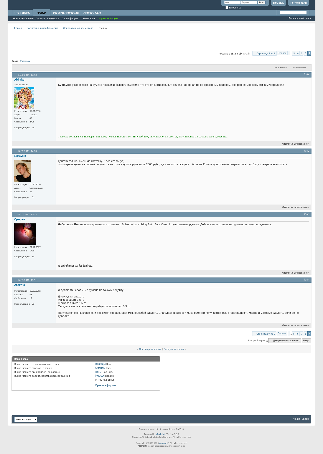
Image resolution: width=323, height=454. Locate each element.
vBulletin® (161, 434)
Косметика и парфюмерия (42, 28)
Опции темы (280, 67)
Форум (41, 12)
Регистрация (298, 2)
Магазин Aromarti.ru (66, 12)
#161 (306, 74)
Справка (40, 18)
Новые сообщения (23, 18)
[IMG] (98, 371)
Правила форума (105, 385)
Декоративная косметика (78, 28)
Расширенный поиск (299, 18)
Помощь (278, 2)
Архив (296, 418)
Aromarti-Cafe (92, 12)
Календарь (53, 18)
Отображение (299, 67)
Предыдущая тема (150, 349)
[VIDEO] (100, 375)
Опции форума (70, 18)
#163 (306, 214)
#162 (306, 150)
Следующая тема (174, 349)
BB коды (100, 364)
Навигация (89, 18)
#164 (306, 279)
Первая (282, 52)
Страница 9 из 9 (266, 53)
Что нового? (22, 12)
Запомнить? (233, 8)
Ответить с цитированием (294, 143)
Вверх (306, 340)
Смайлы (100, 368)
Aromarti (163, 443)
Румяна (25, 61)
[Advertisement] (161, 40)
